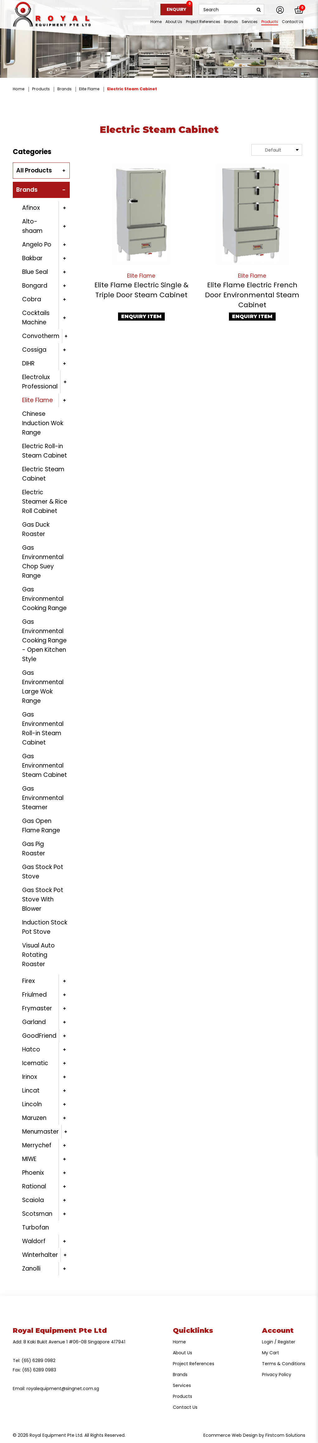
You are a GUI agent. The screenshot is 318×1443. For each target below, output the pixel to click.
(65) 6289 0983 (39, 1370)
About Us (182, 1353)
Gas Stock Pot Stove (42, 872)
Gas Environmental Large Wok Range (43, 687)
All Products (34, 170)
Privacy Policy (276, 1374)
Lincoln (32, 1104)
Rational (34, 1186)
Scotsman (37, 1214)
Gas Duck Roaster (36, 529)
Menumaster (40, 1131)
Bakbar (32, 258)
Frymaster (37, 1008)
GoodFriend (39, 1036)
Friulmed (34, 994)
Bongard (34, 285)
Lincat (31, 1090)
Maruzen (34, 1118)
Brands (64, 89)
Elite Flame (89, 89)
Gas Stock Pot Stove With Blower (42, 899)
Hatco (31, 1049)
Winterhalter (40, 1255)
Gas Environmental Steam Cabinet (44, 765)
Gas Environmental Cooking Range (44, 598)
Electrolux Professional (40, 382)
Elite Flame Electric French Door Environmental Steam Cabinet (252, 295)
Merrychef (36, 1145)
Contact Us (185, 1407)
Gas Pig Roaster (33, 849)
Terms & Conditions (283, 1364)
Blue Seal (35, 272)
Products (41, 89)
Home (19, 89)
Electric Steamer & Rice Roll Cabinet (44, 501)
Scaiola (33, 1200)
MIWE (29, 1159)
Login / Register (278, 1342)
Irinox (29, 1077)
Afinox (31, 208)
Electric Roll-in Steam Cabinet (44, 451)
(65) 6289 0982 (38, 1360)
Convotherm (40, 336)
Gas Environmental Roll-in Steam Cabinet (43, 728)
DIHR (28, 363)
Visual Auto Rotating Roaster (38, 954)
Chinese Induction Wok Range (42, 423)
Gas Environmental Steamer (43, 797)
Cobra (31, 299)
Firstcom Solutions (285, 1435)
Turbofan (35, 1227)
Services (182, 1385)
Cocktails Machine (36, 318)
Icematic (35, 1063)
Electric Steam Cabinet (132, 89)
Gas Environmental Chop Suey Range (43, 561)
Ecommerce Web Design (230, 1435)
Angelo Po (36, 244)
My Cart (270, 1353)
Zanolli (31, 1268)
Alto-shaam (32, 226)
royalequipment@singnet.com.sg (62, 1388)
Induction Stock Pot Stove (44, 927)
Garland (34, 1022)
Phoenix (33, 1172)
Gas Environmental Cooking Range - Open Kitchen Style (44, 640)
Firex (28, 981)
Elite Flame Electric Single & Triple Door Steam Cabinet (141, 290)
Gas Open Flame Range (41, 825)
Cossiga (34, 349)
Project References (193, 1364)
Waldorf (33, 1241)
